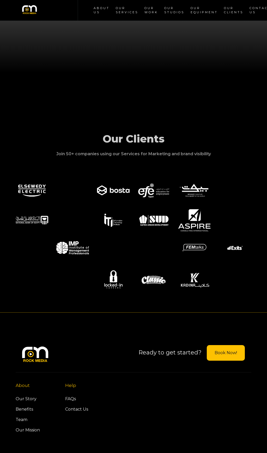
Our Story (26, 398)
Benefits (24, 409)
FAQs (70, 398)
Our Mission (28, 430)
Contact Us (76, 409)
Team (21, 419)
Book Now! (226, 352)
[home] (29, 10)
